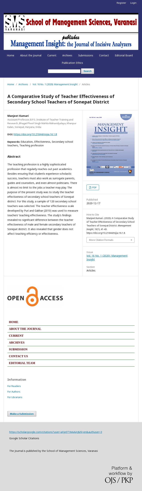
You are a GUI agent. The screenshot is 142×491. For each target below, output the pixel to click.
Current (51, 55)
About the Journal (30, 55)
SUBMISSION (18, 349)
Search (88, 71)
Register (121, 2)
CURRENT (16, 335)
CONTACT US (18, 356)
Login (133, 2)
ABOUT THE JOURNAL (25, 328)
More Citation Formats (101, 240)
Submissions (85, 55)
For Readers (14, 386)
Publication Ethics (72, 62)
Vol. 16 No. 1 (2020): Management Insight (55, 84)
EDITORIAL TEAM (22, 363)
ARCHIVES (16, 342)
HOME (13, 322)
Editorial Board (124, 55)
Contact (104, 55)
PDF (94, 187)
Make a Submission (22, 413)
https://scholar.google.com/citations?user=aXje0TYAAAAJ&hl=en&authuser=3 (55, 432)
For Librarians (14, 397)
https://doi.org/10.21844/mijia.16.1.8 (35, 134)
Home (10, 55)
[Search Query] (64, 71)
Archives (67, 55)
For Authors (13, 391)
